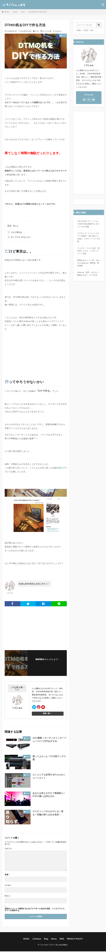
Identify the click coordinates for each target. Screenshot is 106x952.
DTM (23, 12)
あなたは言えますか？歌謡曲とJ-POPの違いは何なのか (47, 795)
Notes (54, 939)
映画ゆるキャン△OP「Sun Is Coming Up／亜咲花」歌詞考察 (88, 263)
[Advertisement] (36, 351)
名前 (7, 875)
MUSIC (15, 12)
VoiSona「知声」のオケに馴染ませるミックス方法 (87, 273)
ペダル (85, 30)
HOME (6, 12)
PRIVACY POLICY (73, 939)
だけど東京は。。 (16, 232)
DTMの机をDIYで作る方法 (38, 12)
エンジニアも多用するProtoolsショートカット (49, 777)
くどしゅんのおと (60, 945)
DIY (43, 31)
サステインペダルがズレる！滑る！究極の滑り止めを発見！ (49, 814)
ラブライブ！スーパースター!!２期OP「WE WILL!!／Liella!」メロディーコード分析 (88, 237)
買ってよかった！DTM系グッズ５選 (49, 757)
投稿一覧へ (47, 714)
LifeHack (37, 939)
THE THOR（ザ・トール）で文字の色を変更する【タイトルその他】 (88, 223)
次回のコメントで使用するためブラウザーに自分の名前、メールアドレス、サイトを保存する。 (35, 910)
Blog (46, 939)
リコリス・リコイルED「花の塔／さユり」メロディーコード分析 (88, 250)
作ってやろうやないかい (19, 236)
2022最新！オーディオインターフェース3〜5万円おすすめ (49, 740)
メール (8, 886)
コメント (8, 849)
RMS (61, 939)
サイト (7, 897)
